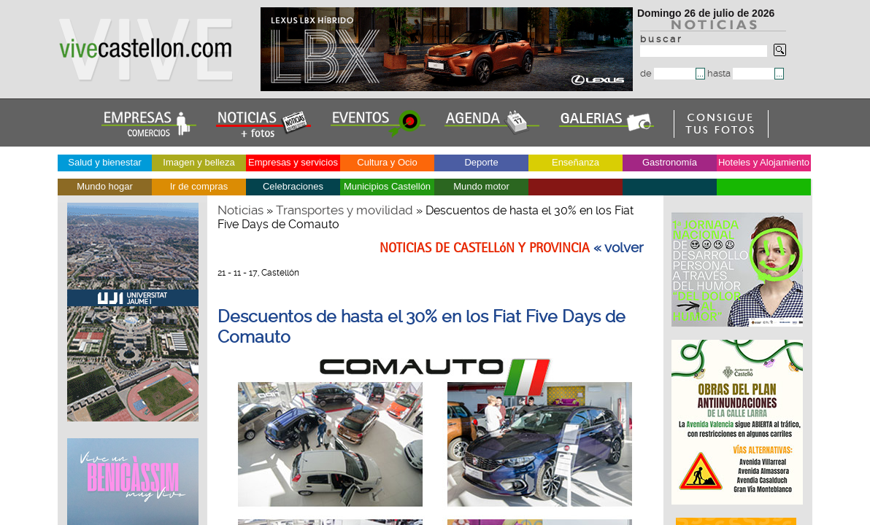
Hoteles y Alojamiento (763, 162)
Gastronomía (669, 162)
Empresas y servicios (293, 162)
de (668, 73)
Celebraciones (293, 186)
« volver (618, 248)
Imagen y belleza (198, 162)
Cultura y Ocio (387, 162)
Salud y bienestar (104, 162)
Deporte (481, 162)
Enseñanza (575, 162)
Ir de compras (199, 186)
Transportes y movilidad (344, 210)
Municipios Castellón (387, 186)
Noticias (240, 210)
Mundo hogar (105, 186)
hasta (740, 73)
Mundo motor (481, 186)
